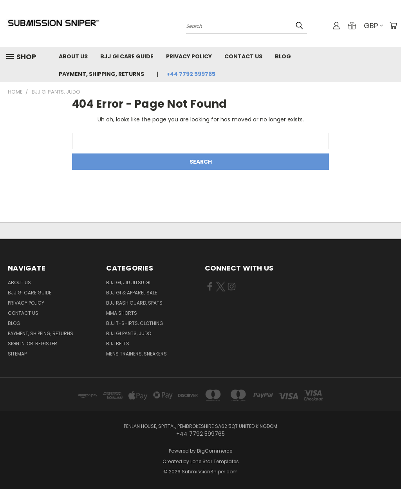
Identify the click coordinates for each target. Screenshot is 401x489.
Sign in (17, 343)
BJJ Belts (117, 343)
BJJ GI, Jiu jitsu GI (128, 282)
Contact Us (243, 56)
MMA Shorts (121, 313)
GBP (373, 26)
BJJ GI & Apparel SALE (131, 292)
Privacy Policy (189, 56)
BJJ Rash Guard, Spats (134, 303)
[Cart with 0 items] (393, 25)
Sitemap (17, 353)
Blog (283, 56)
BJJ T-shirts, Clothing (134, 323)
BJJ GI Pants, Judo (128, 333)
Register (46, 343)
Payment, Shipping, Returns (101, 74)
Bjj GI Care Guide (127, 56)
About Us (73, 56)
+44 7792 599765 (190, 74)
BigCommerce (214, 450)
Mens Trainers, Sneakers (136, 353)
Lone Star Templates (214, 461)
